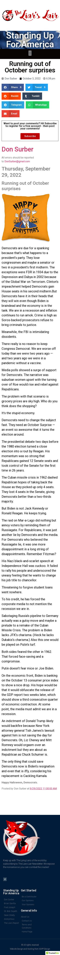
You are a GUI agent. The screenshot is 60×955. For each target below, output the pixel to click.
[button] (30, 53)
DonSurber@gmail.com (17, 161)
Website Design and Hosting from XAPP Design (30, 949)
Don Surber (17, 149)
